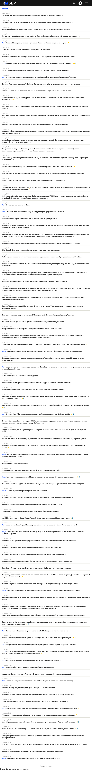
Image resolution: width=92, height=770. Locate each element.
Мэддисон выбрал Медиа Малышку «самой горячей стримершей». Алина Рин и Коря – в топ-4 (41, 525)
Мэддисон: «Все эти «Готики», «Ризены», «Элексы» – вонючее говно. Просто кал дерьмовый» (37, 674)
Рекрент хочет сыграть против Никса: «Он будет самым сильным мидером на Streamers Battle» (38, 22)
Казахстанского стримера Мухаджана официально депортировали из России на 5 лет (34, 180)
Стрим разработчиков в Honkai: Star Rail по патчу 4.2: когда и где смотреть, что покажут (35, 701)
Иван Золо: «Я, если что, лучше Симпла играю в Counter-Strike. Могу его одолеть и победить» (37, 568)
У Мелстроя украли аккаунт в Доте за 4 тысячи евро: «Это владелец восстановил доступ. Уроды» (38, 715)
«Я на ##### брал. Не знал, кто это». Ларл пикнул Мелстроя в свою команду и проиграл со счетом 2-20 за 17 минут (44, 744)
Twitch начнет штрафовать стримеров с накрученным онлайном (26, 50)
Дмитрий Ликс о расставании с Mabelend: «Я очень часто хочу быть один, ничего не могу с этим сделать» (41, 84)
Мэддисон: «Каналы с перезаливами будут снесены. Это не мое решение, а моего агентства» (37, 561)
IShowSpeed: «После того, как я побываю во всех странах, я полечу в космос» (31, 250)
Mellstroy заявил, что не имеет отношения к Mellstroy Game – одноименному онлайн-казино (36, 91)
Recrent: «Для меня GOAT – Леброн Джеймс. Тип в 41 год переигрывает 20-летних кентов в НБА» (38, 56)
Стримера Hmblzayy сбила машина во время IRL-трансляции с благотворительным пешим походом (44, 351)
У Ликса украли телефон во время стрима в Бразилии (27, 491)
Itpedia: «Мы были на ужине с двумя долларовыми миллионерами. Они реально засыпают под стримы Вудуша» (44, 439)
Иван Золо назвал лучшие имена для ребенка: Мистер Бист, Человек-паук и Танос (33, 322)
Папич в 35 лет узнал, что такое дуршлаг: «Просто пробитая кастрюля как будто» (36, 43)
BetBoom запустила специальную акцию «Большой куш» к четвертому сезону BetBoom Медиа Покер (40, 584)
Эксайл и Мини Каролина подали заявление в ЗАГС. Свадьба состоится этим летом (37, 631)
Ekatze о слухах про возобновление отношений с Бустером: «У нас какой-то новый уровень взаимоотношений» (43, 615)
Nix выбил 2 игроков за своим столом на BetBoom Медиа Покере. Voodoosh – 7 (31, 547)
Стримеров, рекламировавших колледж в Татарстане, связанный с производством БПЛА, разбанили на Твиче (43, 344)
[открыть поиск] (74, 3)
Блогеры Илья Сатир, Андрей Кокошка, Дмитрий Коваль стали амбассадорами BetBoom (39, 63)
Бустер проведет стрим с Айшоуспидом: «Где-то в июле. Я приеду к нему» (29, 219)
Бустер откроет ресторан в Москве (15, 463)
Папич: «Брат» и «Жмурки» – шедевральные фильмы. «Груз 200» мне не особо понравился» (36, 383)
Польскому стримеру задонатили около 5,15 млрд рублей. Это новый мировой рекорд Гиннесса (38, 315)
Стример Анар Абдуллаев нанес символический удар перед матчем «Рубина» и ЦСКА (38, 414)
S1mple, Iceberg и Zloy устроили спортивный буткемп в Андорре (30, 667)
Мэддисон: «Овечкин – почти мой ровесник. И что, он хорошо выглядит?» (33, 660)
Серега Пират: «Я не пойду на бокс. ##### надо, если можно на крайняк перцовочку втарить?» (41, 708)
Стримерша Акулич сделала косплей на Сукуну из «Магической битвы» (33, 758)
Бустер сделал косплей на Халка (18, 205)
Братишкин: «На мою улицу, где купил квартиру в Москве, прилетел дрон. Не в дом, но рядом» (37, 167)
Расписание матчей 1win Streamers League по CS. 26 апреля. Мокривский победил (33, 389)
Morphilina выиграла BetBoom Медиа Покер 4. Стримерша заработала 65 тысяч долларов (36, 518)
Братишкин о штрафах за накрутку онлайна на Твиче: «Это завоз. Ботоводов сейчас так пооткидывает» (41, 36)
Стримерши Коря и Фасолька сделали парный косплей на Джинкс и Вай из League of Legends (41, 77)
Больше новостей (46, 766)
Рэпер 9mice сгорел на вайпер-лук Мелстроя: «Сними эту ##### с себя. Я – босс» (32, 329)
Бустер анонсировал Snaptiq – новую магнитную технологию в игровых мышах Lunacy (34, 281)
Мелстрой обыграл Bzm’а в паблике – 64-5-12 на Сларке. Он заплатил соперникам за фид (39, 681)
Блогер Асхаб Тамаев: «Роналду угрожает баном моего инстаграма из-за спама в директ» (36, 29)
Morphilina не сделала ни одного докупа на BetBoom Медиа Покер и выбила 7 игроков (34, 554)
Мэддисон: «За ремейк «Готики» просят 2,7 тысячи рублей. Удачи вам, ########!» (32, 751)
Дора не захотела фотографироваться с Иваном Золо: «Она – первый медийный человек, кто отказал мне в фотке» (45, 405)
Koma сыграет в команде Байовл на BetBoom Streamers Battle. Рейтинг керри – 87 (33, 15)
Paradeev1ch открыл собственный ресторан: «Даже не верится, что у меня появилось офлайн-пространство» (43, 173)
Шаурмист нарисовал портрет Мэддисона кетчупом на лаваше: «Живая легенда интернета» (41, 477)
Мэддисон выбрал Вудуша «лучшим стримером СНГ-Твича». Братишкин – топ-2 (32, 504)
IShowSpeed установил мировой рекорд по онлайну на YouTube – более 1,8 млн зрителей (35, 70)
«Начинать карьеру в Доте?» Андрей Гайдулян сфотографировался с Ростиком (35, 212)
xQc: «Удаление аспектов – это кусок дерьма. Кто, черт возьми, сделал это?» (31, 470)
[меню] (86, 3)
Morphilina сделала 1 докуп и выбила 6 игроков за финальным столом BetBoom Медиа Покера (37, 497)
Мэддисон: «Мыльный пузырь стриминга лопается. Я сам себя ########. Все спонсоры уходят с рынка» (41, 243)
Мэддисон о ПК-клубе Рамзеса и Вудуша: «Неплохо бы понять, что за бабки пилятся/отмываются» (39, 541)
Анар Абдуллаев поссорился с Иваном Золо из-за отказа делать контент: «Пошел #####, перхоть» (39, 722)
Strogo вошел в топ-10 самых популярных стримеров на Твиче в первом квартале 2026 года (41, 644)
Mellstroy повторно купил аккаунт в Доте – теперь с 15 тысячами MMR (28, 688)
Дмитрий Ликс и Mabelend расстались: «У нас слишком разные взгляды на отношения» (35, 124)
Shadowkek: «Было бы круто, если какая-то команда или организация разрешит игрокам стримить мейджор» (43, 484)
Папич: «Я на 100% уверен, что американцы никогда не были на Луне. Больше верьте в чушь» (37, 638)
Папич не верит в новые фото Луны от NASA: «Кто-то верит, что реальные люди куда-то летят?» (38, 729)
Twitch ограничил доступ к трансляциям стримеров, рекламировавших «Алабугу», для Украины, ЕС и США (41, 257)
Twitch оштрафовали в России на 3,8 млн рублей (20, 376)
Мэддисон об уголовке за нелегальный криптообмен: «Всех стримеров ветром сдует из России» (38, 694)
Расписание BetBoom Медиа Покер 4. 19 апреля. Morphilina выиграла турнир (30, 511)
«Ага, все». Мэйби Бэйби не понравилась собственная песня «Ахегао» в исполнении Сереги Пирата (43, 590)
